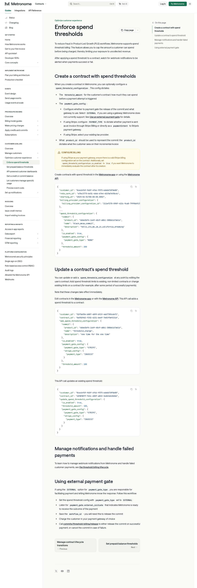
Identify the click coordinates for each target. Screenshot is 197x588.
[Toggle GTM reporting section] (21, 243)
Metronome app (107, 174)
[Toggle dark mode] (190, 4)
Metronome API (110, 298)
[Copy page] (127, 30)
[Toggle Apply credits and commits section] (21, 130)
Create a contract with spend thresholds (167, 29)
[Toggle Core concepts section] (21, 62)
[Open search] (92, 3)
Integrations (20, 11)
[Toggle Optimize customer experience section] (21, 158)
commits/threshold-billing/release (80, 523)
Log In (163, 4)
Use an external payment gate (105, 117)
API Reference (34, 11)
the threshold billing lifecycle (93, 467)
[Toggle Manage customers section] (21, 153)
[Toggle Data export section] (21, 234)
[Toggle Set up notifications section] (21, 192)
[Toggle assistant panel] (123, 3)
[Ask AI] (136, 187)
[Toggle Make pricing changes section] (21, 125)
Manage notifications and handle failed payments (171, 41)
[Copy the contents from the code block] (131, 187)
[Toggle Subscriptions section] (21, 135)
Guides (8, 11)
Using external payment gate (167, 47)
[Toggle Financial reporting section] (21, 238)
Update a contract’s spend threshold (170, 35)
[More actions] (137, 30)
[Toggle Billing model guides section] (21, 121)
